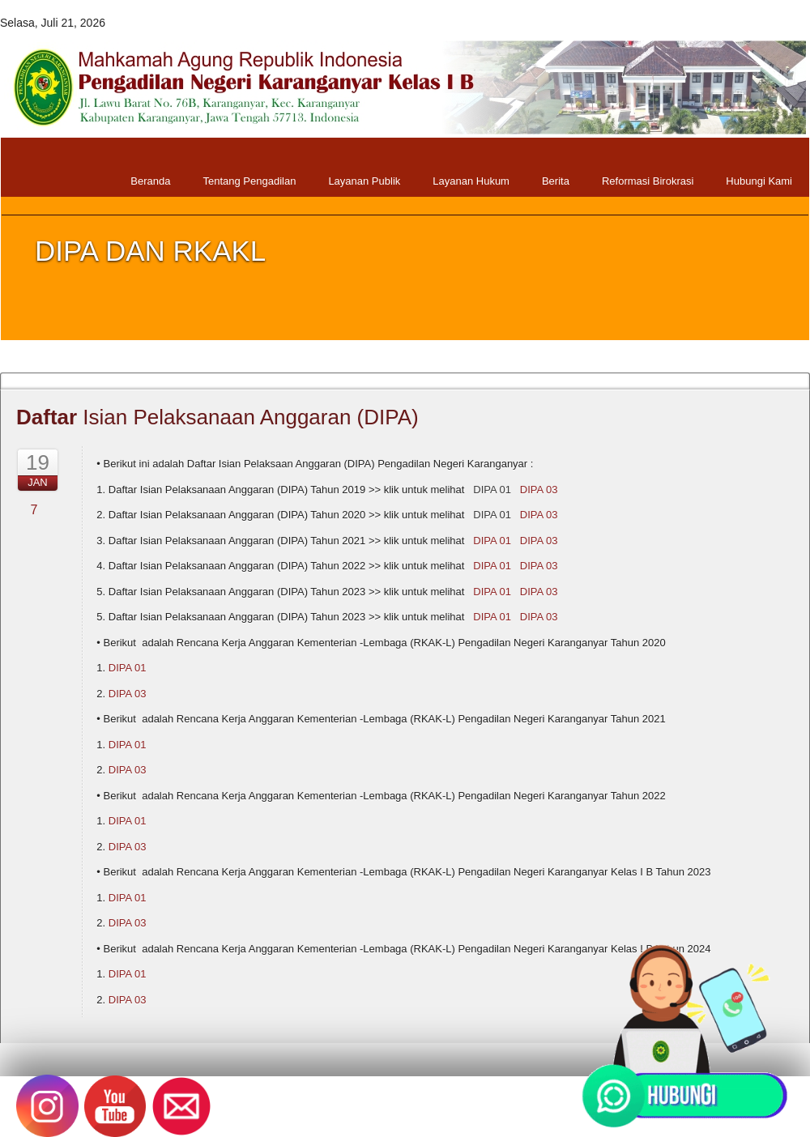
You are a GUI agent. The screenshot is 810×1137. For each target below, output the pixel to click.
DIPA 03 (539, 489)
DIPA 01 (492, 489)
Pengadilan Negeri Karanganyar (277, 1112)
